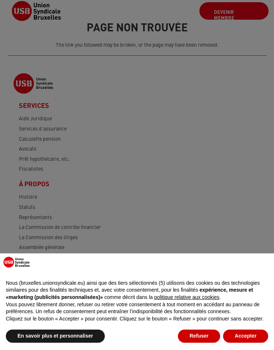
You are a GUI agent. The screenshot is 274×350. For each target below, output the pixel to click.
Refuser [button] (199, 336)
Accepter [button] (246, 336)
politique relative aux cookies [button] (186, 297)
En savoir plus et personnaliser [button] (55, 336)
